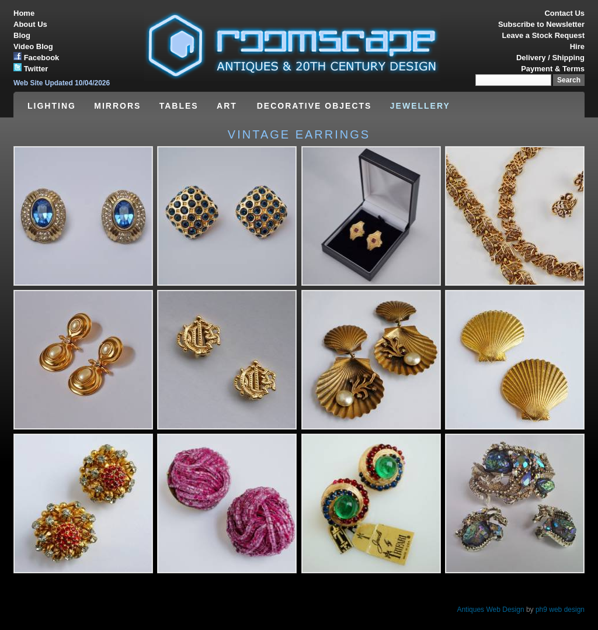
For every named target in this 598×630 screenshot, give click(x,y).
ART (229, 105)
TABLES (179, 105)
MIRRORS (117, 105)
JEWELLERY (420, 105)
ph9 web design (560, 609)
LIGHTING (51, 105)
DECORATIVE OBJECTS (314, 105)
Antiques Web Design (490, 609)
